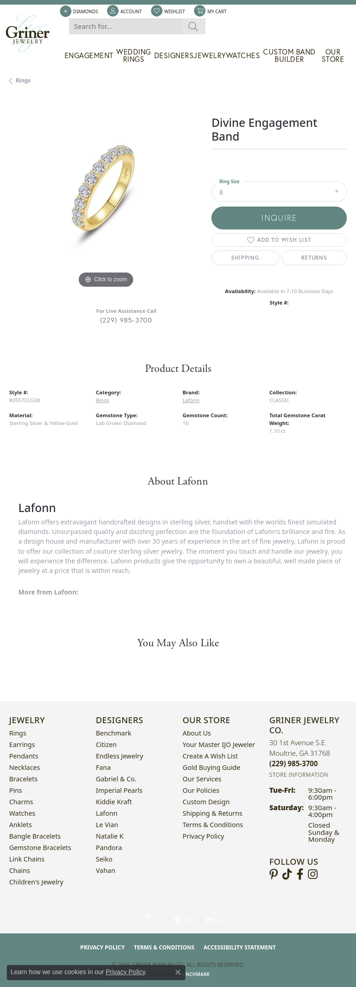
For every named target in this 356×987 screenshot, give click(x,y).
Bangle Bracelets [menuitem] (35, 836)
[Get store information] (299, 775)
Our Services (202, 778)
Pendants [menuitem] (23, 756)
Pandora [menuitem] (109, 847)
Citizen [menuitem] (106, 744)
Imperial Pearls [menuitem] (119, 790)
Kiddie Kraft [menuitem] (114, 801)
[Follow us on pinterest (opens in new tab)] (274, 874)
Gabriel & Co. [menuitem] (116, 778)
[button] (124, 11)
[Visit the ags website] (148, 920)
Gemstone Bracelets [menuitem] (40, 847)
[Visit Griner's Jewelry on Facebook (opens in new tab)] (300, 874)
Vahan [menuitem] (105, 870)
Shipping (245, 257)
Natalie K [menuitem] (110, 836)
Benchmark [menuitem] (113, 733)
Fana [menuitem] (103, 767)
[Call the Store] (294, 763)
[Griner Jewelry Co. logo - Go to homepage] (32, 34)
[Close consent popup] (178, 972)
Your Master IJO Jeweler (219, 744)
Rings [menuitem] (17, 733)
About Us (197, 733)
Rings (23, 80)
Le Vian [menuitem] (107, 824)
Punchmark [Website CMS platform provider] (194, 974)
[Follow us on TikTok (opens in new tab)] (287, 874)
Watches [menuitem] (22, 813)
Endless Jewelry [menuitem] (119, 756)
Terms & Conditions (213, 824)
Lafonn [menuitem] (107, 813)
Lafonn (191, 400)
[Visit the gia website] (185, 920)
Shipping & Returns (213, 813)
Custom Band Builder (289, 55)
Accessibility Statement (240, 947)
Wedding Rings (133, 55)
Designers (174, 55)
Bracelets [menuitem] (23, 778)
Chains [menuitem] (19, 870)
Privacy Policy (203, 836)
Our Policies (201, 790)
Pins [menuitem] (15, 790)
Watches (243, 55)
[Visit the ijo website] (215, 920)
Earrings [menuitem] (22, 744)
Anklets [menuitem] (20, 824)
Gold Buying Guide (211, 767)
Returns (314, 257)
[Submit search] (193, 26)
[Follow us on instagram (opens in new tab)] (313, 874)
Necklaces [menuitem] (24, 767)
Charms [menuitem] (21, 801)
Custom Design (206, 801)
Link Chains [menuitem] (26, 859)
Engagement (89, 55)
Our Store (333, 55)
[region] (105, 193)
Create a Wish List (210, 756)
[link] (79, 11)
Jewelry (210, 55)
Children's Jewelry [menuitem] (36, 882)
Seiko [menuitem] (104, 859)
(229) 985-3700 (126, 320)
